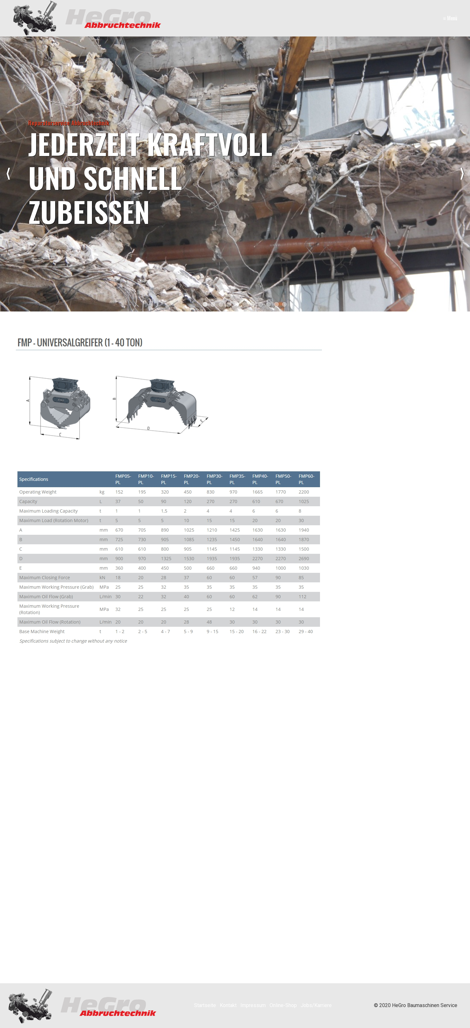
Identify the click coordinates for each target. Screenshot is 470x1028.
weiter (462, 173)
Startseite (205, 1005)
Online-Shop (283, 1005)
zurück (8, 173)
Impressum (253, 1005)
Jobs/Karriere (316, 1005)
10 (276, 304)
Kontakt (228, 1005)
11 (284, 304)
